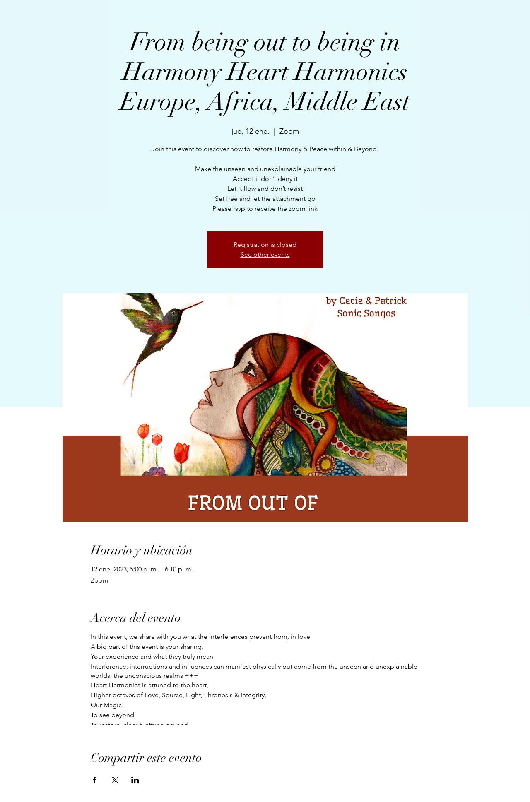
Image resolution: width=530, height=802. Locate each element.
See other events (265, 254)
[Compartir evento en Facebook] (95, 780)
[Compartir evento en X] (115, 780)
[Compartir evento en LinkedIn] (135, 780)
